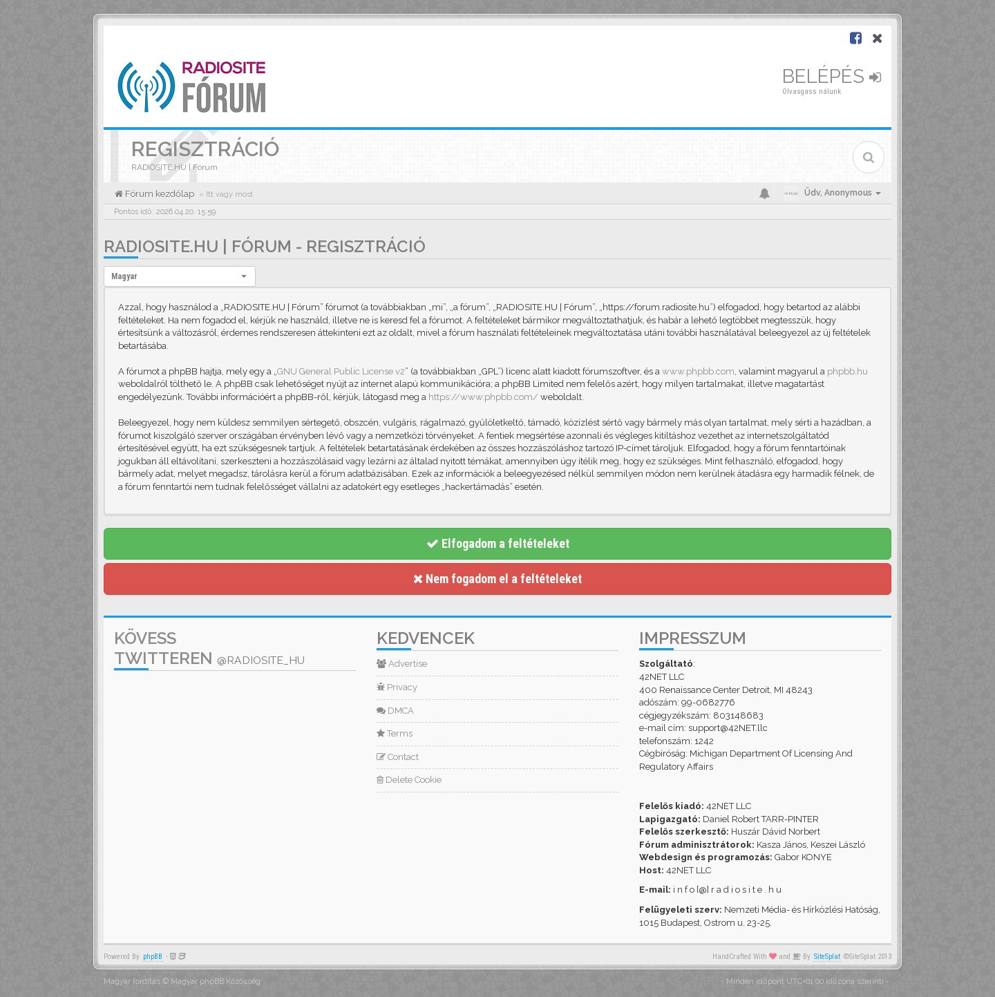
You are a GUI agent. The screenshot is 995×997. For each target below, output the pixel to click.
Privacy (397, 687)
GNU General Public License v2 (341, 371)
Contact (398, 757)
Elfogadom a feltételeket (497, 543)
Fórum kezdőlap (158, 194)
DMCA (395, 710)
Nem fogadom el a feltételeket (497, 578)
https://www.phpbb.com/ (483, 397)
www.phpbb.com (698, 371)
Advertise (402, 663)
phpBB (152, 956)
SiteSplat (827, 956)
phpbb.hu (847, 371)
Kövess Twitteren (209, 648)
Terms (395, 733)
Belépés (831, 76)
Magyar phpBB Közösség (215, 981)
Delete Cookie (409, 780)
